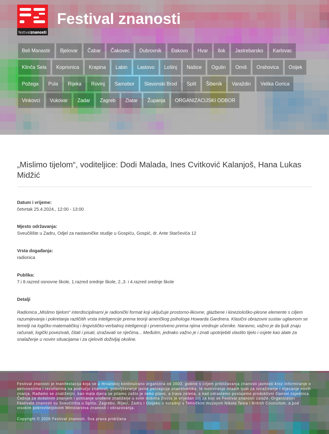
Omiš (241, 67)
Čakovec (120, 50)
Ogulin (218, 67)
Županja (156, 100)
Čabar (94, 50)
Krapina (97, 67)
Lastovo (146, 67)
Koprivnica (67, 67)
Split (191, 83)
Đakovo (179, 50)
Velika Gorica (274, 83)
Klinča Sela (34, 67)
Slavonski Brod (160, 83)
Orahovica (268, 67)
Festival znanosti (119, 18)
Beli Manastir (36, 50)
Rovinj (98, 83)
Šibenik (214, 83)
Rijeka (74, 83)
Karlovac (282, 50)
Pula (53, 83)
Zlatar (131, 100)
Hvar (203, 50)
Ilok (221, 50)
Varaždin (241, 83)
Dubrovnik (150, 50)
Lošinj (170, 67)
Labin (121, 67)
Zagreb (108, 100)
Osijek (295, 67)
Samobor (125, 83)
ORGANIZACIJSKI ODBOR (205, 100)
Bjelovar (69, 50)
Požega (30, 83)
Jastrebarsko (249, 50)
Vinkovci (31, 100)
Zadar (83, 100)
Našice (194, 67)
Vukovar (59, 100)
